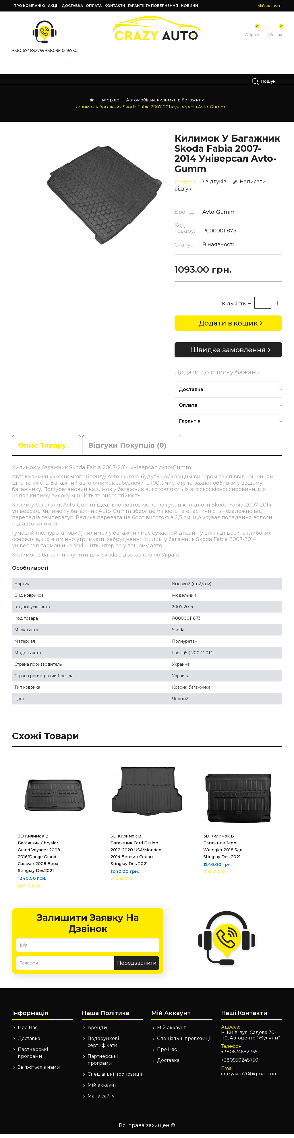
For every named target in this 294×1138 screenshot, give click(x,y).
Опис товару (42, 449)
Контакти (115, 5)
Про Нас (28, 1031)
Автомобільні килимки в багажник (165, 104)
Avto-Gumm (218, 216)
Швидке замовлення (228, 354)
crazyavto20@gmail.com (249, 1078)
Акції (53, 5)
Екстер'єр (164, 66)
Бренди (97, 1031)
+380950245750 (61, 50)
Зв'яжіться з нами (39, 1071)
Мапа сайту (101, 1100)
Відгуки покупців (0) (127, 449)
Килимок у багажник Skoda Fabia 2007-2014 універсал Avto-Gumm (149, 110)
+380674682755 (28, 50)
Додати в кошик (228, 327)
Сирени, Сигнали (207, 66)
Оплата (94, 5)
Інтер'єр (75, 66)
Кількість (234, 308)
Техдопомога (42, 81)
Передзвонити (136, 967)
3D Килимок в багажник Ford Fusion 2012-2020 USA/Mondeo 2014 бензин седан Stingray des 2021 (136, 853)
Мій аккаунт (102, 1089)
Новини (189, 5)
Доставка (72, 5)
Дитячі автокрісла (119, 66)
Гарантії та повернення (153, 5)
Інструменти (36, 66)
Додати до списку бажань (217, 376)
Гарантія (189, 425)
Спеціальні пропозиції (115, 1078)
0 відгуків (213, 185)
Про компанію (29, 5)
